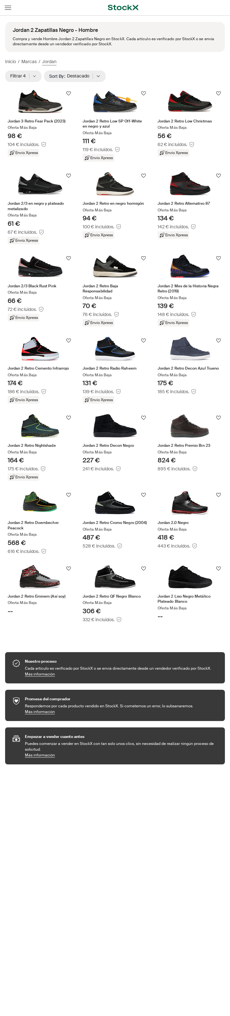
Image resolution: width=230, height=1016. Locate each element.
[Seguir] (68, 93)
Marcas (29, 61)
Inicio (10, 61)
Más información (118, 674)
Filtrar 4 (23, 76)
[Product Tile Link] (40, 123)
